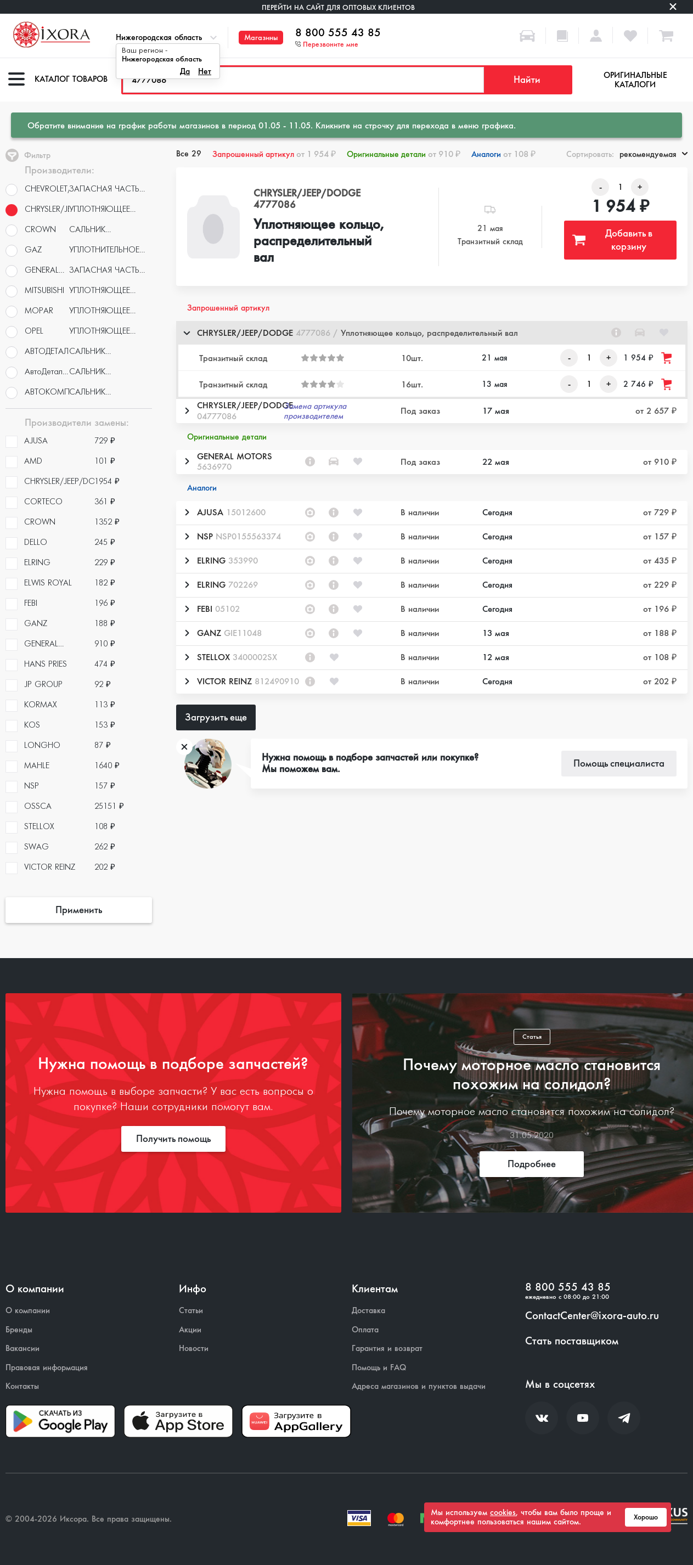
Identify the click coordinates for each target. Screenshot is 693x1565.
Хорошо (646, 1517)
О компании (27, 1310)
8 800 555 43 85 (338, 33)
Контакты (22, 1386)
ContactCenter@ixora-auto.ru (592, 1315)
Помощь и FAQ (379, 1367)
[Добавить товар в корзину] (667, 358)
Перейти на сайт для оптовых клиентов (338, 7)
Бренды (18, 1330)
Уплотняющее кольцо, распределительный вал (318, 241)
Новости (194, 1348)
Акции (190, 1330)
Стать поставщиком (571, 1341)
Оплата (365, 1330)
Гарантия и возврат (387, 1348)
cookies (503, 1512)
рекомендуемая (653, 154)
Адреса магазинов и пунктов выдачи (419, 1386)
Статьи (191, 1310)
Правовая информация (46, 1367)
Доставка (368, 1310)
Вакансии (22, 1348)
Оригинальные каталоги (635, 80)
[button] (432, 333)
